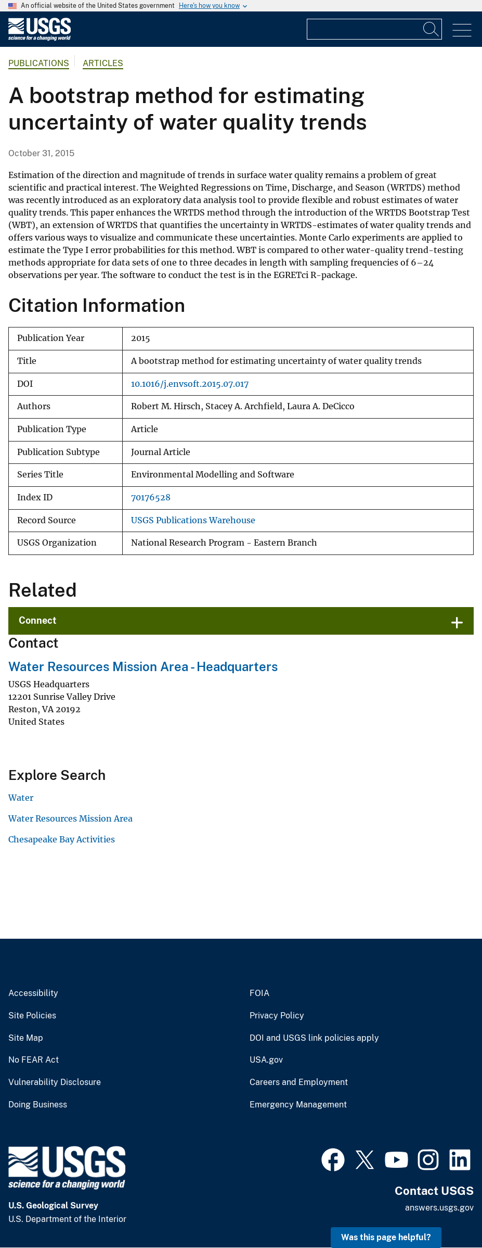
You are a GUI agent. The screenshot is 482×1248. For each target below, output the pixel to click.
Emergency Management (298, 1105)
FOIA (259, 993)
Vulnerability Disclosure (54, 1082)
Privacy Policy (277, 1015)
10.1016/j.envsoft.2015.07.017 (190, 384)
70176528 (151, 497)
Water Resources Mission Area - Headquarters (143, 666)
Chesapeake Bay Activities (61, 839)
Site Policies (32, 1015)
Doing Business (37, 1105)
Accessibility (33, 993)
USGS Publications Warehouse (193, 520)
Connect (38, 620)
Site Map (25, 1038)
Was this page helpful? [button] (386, 1237)
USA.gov (266, 1060)
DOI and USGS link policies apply (314, 1038)
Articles (103, 63)
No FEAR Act (33, 1060)
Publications (38, 63)
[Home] (39, 38)
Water (20, 797)
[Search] (431, 29)
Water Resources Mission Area (70, 818)
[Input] (374, 29)
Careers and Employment (299, 1082)
